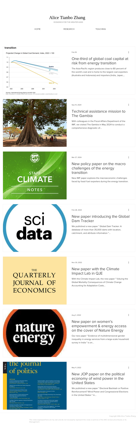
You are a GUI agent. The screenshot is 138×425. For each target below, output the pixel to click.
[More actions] (129, 52)
